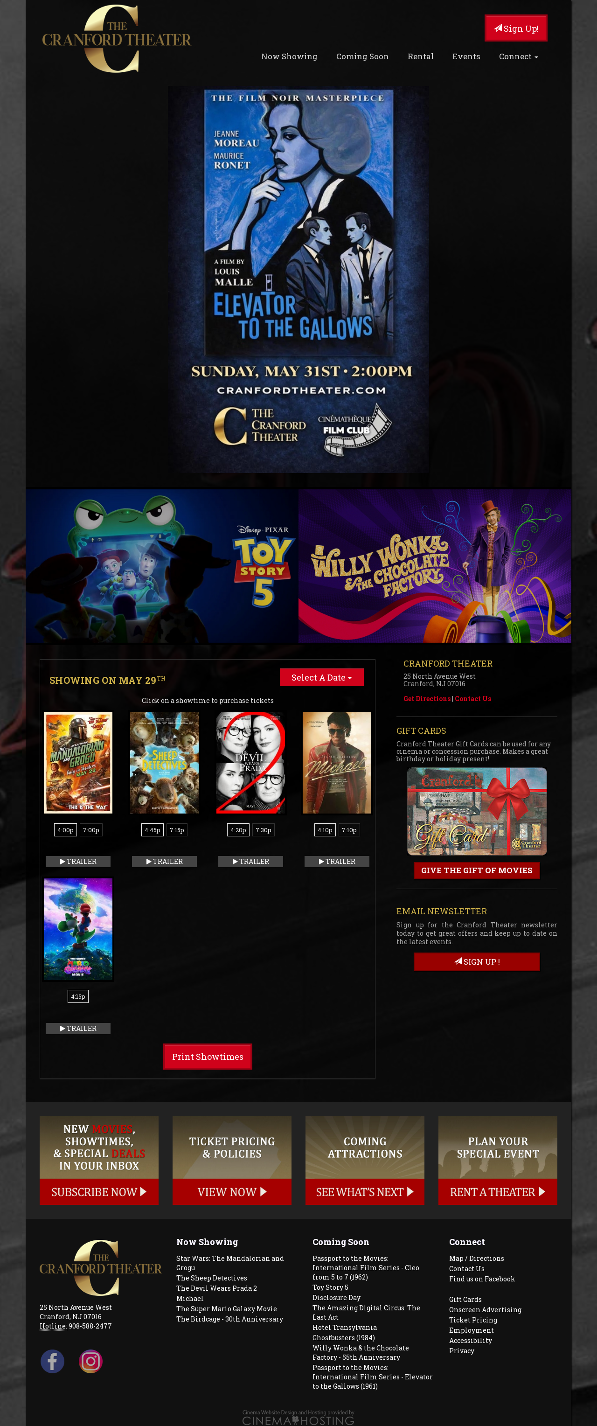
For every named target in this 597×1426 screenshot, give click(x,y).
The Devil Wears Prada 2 (216, 1288)
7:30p (263, 830)
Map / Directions (476, 1258)
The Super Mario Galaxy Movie (226, 1308)
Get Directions (427, 698)
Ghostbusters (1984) (343, 1337)
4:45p (152, 830)
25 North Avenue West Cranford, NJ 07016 (76, 1312)
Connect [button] (518, 56)
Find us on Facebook (482, 1278)
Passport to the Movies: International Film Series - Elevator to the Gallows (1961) (372, 1377)
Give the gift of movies (477, 870)
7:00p (91, 830)
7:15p (177, 830)
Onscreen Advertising (485, 1309)
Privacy (461, 1350)
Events (466, 56)
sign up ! (477, 961)
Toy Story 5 (330, 1287)
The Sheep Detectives (211, 1277)
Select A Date (322, 677)
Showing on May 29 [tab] (107, 680)
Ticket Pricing (473, 1319)
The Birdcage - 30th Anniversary (229, 1319)
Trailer (78, 861)
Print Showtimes (207, 1056)
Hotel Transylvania (344, 1327)
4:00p (65, 830)
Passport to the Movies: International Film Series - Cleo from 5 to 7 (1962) (365, 1267)
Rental (421, 56)
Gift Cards (465, 1299)
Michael (190, 1298)
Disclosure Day (336, 1297)
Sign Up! (516, 28)
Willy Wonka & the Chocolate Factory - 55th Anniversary (360, 1352)
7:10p (349, 830)
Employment (471, 1330)
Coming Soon (362, 56)
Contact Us (473, 698)
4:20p (238, 830)
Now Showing (289, 56)
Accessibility (470, 1340)
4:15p (78, 996)
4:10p (325, 830)
